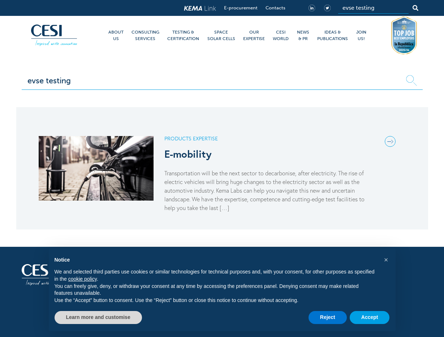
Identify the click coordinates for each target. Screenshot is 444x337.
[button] (386, 260)
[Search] (373, 8)
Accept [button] (369, 317)
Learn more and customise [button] (98, 317)
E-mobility (188, 154)
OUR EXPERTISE (254, 35)
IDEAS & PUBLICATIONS (332, 35)
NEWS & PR (303, 35)
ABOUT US (116, 35)
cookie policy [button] (82, 279)
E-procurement (241, 7)
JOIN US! (361, 35)
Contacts (275, 7)
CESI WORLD (281, 35)
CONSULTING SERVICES (145, 35)
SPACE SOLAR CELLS (221, 35)
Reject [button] (327, 317)
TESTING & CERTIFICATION (183, 35)
